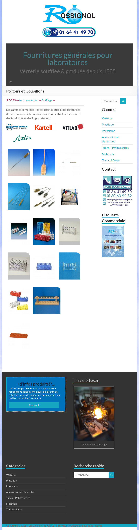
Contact (34, 405)
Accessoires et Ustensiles (20, 492)
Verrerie (107, 118)
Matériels (108, 154)
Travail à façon (111, 160)
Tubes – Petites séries (115, 147)
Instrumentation (28, 100)
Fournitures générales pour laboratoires (67, 58)
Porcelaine (108, 130)
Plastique (108, 124)
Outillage (46, 100)
